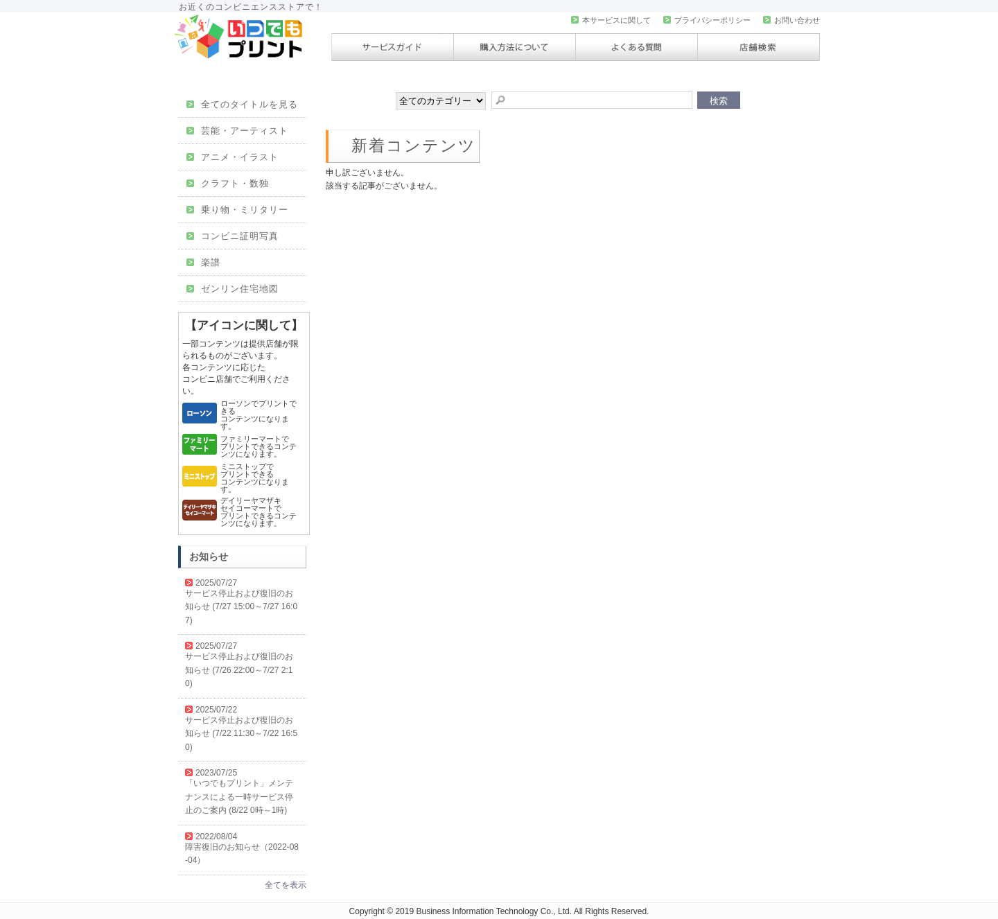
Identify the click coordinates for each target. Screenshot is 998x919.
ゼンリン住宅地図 (232, 288)
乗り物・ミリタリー (237, 209)
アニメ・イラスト (232, 157)
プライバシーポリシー (707, 20)
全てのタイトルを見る (242, 104)
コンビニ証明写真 (232, 236)
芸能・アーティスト (237, 130)
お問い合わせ (791, 20)
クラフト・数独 (227, 183)
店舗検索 (758, 47)
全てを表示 (285, 885)
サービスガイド (392, 47)
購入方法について (514, 47)
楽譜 (203, 262)
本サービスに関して (611, 20)
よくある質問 (636, 47)
